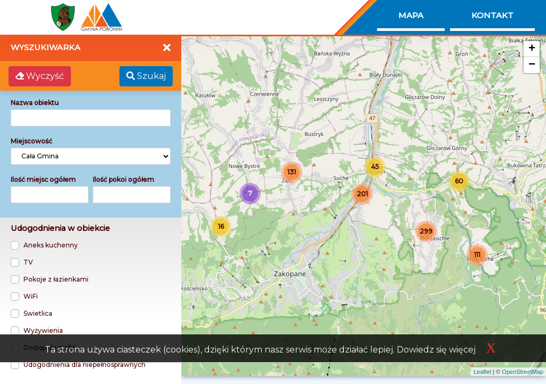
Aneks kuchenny (50, 245)
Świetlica (37, 313)
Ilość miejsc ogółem (43, 179)
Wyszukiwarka (46, 47)
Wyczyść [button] (39, 76)
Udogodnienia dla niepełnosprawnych (84, 365)
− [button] (531, 65)
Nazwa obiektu (35, 103)
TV (28, 262)
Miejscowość (31, 141)
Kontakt (492, 15)
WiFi (30, 296)
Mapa (410, 15)
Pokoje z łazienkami (56, 279)
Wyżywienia (43, 330)
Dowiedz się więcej (436, 350)
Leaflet (482, 372)
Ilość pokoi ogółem (123, 179)
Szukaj (146, 76)
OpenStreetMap (522, 372)
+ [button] (531, 49)
